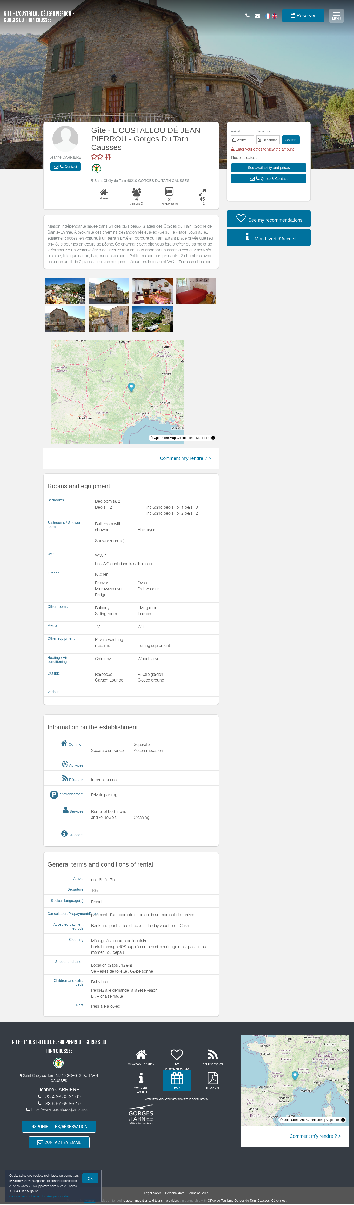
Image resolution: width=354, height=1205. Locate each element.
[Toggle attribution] (213, 438)
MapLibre (202, 438)
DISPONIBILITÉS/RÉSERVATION (59, 1126)
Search (290, 140)
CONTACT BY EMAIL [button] (59, 1143)
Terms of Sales (198, 1193)
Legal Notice (153, 1193)
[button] (65, 166)
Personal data (174, 1193)
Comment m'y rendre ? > (185, 458)
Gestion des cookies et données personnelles (39, 1196)
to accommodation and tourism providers (151, 1201)
